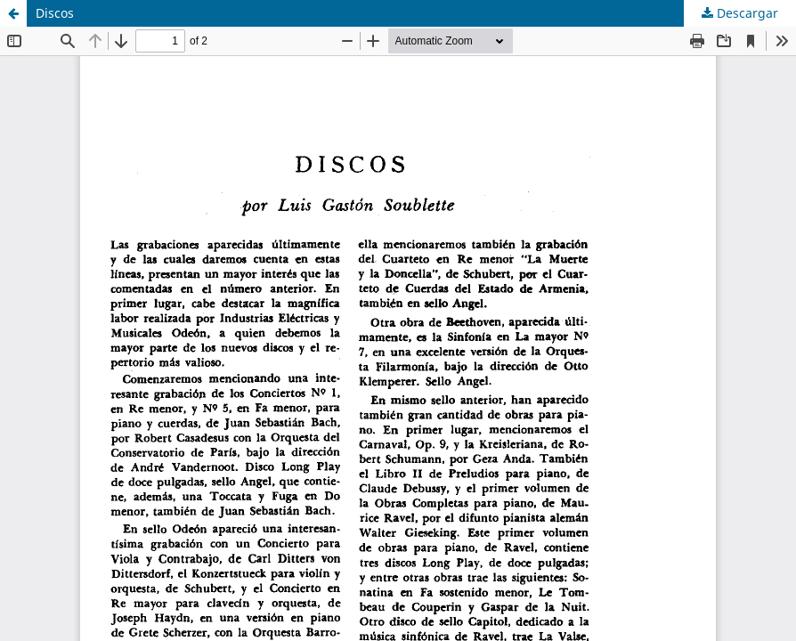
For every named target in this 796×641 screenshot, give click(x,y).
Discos (55, 12)
